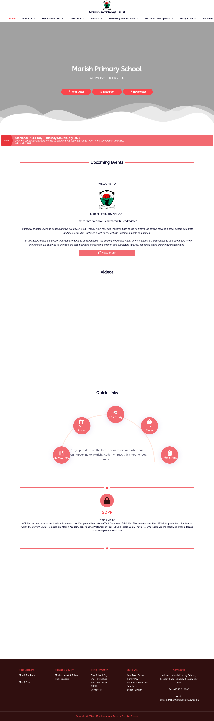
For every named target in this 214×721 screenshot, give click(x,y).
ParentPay (132, 679)
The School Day (99, 675)
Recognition (188, 18)
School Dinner (134, 689)
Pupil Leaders (62, 679)
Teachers (131, 686)
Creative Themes (130, 716)
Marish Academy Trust (107, 12)
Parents (97, 18)
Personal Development (159, 18)
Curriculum (77, 18)
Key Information (53, 18)
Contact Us (96, 689)
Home (12, 18)
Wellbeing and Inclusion (124, 18)
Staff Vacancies (99, 682)
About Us (29, 18)
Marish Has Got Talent (67, 675)
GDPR (94, 686)
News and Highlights (137, 682)
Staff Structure (99, 679)
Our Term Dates (135, 675)
